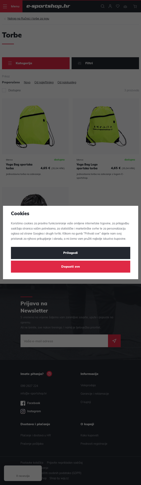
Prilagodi (70, 253)
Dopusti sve (70, 266)
